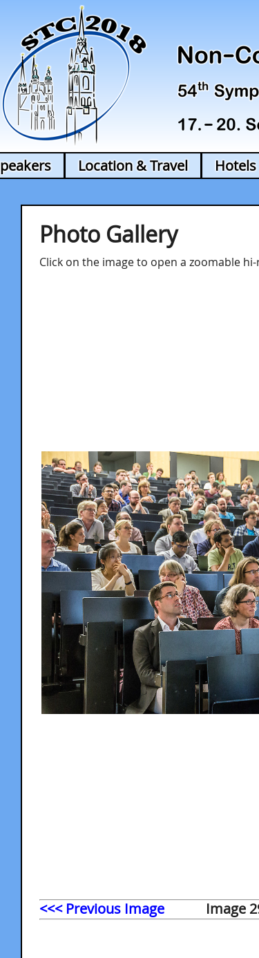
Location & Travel (133, 165)
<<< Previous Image (101, 908)
